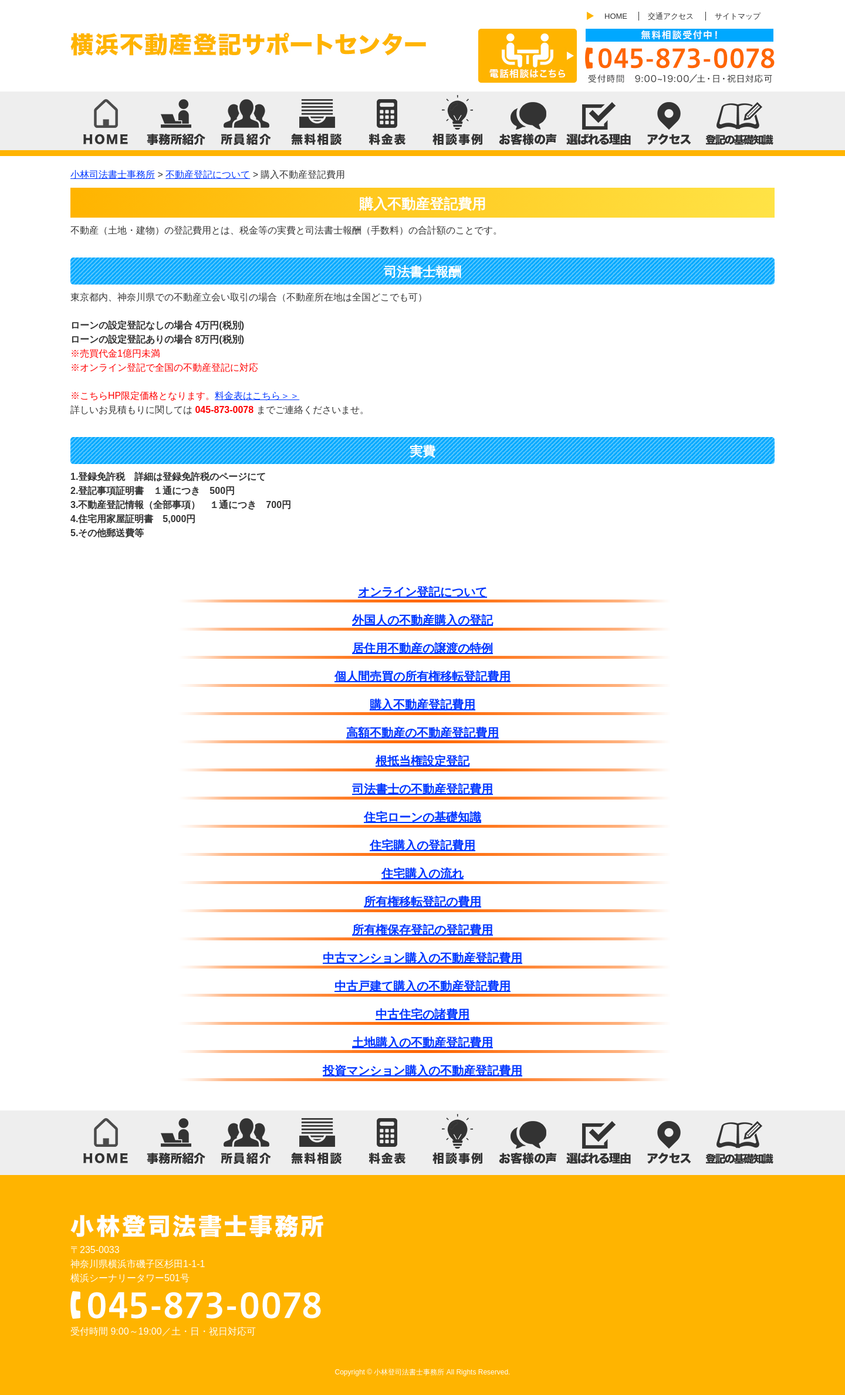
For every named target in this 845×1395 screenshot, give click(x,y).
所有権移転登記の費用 (422, 901)
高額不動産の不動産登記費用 (422, 732)
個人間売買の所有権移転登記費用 (422, 676)
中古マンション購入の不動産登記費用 (422, 958)
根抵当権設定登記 (422, 760)
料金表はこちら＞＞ (257, 396)
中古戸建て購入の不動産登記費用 (422, 986)
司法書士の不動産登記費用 (422, 789)
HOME (615, 16)
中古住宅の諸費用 (422, 1014)
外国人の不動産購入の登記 (422, 620)
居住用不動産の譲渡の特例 (422, 648)
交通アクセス (671, 16)
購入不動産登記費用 (422, 704)
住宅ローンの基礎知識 (422, 817)
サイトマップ (737, 16)
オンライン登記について (422, 591)
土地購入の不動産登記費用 (422, 1042)
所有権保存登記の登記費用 (422, 929)
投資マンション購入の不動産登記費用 (422, 1070)
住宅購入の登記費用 (422, 845)
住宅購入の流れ (422, 873)
